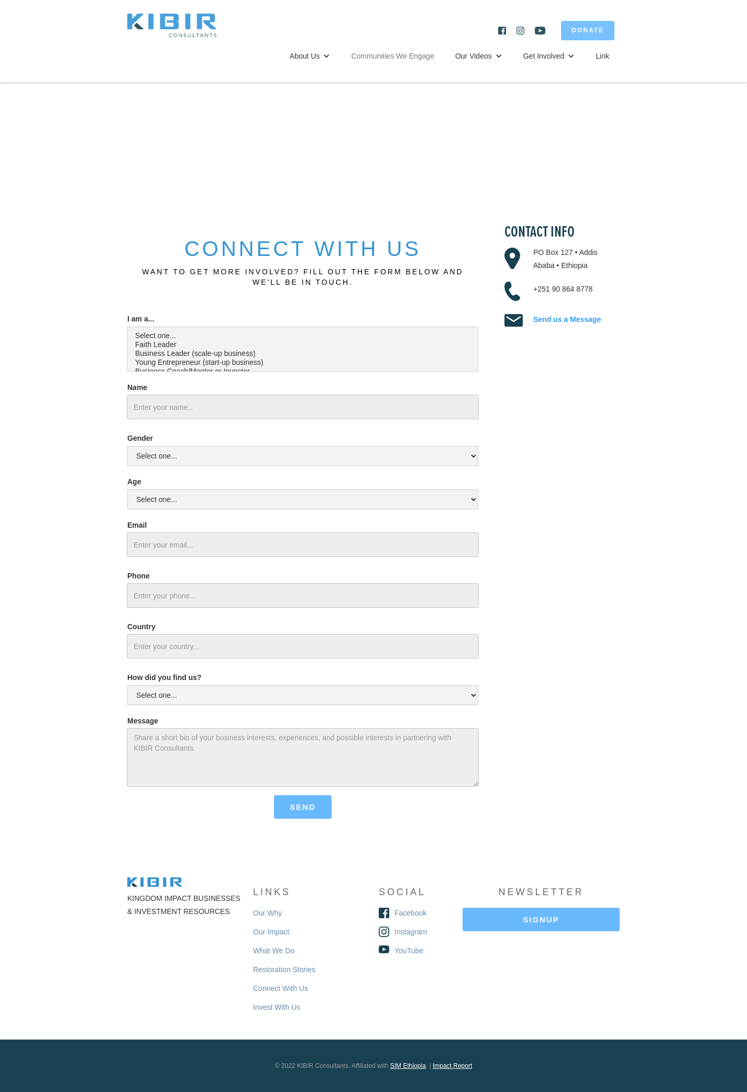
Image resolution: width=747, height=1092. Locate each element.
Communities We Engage (392, 56)
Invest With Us (276, 1007)
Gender (140, 438)
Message (142, 721)
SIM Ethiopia (408, 1065)
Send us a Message (567, 319)
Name (137, 387)
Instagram (410, 932)
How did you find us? (164, 677)
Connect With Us (280, 988)
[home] (179, 31)
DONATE (588, 30)
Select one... (302, 335)
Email (137, 525)
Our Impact (271, 932)
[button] (310, 56)
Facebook (410, 913)
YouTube (408, 950)
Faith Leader (302, 344)
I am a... (140, 319)
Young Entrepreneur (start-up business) (302, 362)
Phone (138, 576)
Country (141, 626)
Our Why (267, 913)
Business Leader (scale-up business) (302, 353)
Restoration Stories (284, 969)
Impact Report (452, 1065)
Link (602, 56)
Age (134, 481)
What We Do (273, 950)
